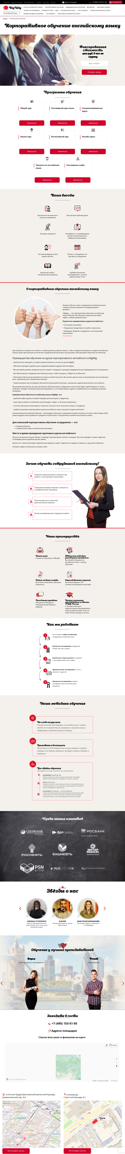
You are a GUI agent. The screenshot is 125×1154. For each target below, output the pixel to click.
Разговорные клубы (76, 165)
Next (105, 908)
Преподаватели (29, 2)
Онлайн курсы (88, 136)
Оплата (53, 2)
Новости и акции (16, 2)
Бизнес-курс (25, 136)
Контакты (46, 2)
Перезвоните (115, 2)
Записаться (31, 123)
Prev (20, 908)
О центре (6, 2)
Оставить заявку (94, 72)
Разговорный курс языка (62, 108)
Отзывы (38, 2)
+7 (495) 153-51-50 (99, 2)
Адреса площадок (69, 2)
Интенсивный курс (60, 136)
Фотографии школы (16, 1151)
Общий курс (26, 108)
